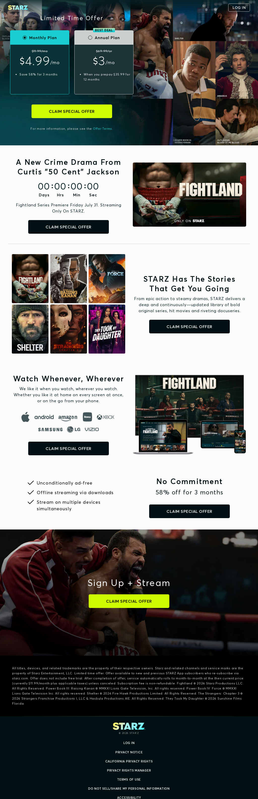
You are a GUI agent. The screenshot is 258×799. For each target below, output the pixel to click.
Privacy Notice (129, 752)
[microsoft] (106, 417)
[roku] (87, 417)
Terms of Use (129, 779)
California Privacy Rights (129, 761)
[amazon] (68, 417)
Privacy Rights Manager (129, 770)
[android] (44, 417)
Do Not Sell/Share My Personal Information (129, 788)
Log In (129, 743)
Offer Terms (102, 128)
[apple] (25, 417)
